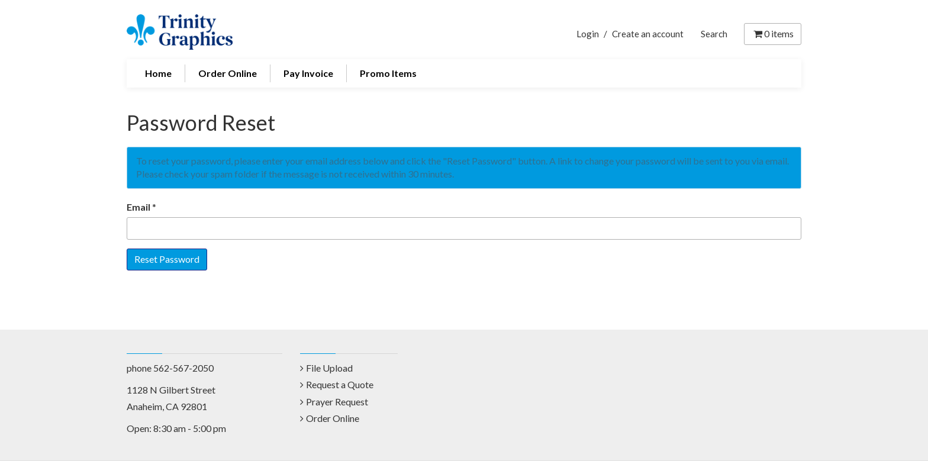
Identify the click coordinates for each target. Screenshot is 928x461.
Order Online (227, 73)
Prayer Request (337, 401)
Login (587, 33)
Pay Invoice (308, 73)
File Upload (329, 367)
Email (138, 206)
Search (714, 33)
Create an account (648, 33)
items (773, 33)
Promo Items (388, 73)
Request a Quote (339, 384)
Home (158, 73)
